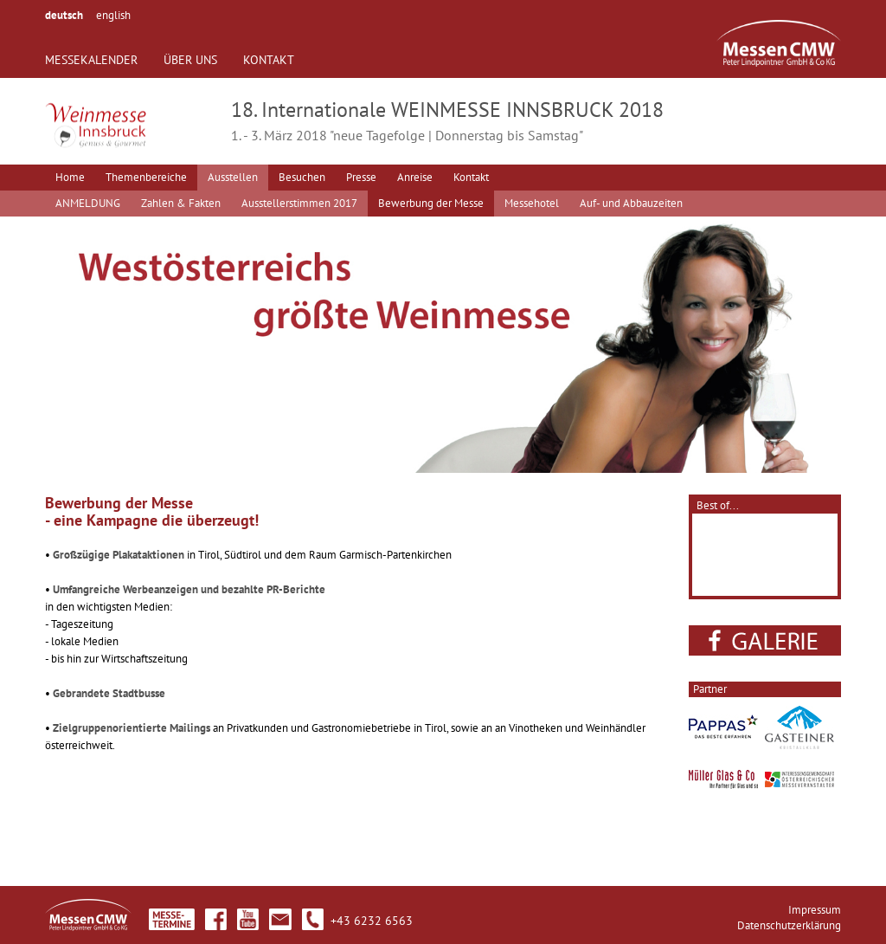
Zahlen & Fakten (181, 203)
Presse (361, 177)
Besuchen (302, 177)
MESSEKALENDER (91, 60)
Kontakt (471, 177)
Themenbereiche (146, 177)
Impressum (814, 909)
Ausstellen (233, 177)
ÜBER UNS (190, 60)
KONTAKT (268, 60)
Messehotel (531, 203)
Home (70, 177)
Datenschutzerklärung (789, 925)
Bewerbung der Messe (431, 203)
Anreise (415, 177)
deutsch (64, 15)
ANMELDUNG (87, 203)
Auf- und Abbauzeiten (631, 203)
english (113, 15)
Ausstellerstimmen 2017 (299, 203)
